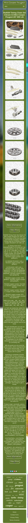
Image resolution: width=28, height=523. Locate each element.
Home (14, 512)
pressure (21, 477)
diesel (13, 495)
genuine (8, 498)
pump (10, 479)
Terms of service (14, 520)
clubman (17, 479)
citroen (9, 482)
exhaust (8, 477)
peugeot (19, 485)
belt (19, 491)
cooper (9, 505)
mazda (15, 483)
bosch (16, 495)
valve (14, 503)
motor (15, 506)
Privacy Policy (14, 517)
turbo (13, 497)
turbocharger (18, 500)
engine (18, 503)
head (6, 491)
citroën (13, 477)
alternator (11, 486)
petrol (10, 491)
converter (19, 488)
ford (15, 491)
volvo (9, 503)
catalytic (9, 500)
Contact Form (14, 515)
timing (20, 497)
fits (12, 488)
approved (21, 506)
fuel (23, 491)
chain (21, 483)
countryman (8, 495)
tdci (7, 486)
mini (21, 494)
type (16, 477)
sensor (7, 489)
